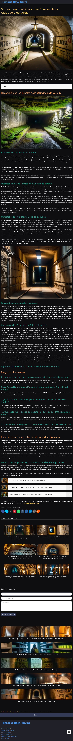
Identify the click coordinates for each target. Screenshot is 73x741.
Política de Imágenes (6, 734)
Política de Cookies (6, 732)
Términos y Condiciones (7, 730)
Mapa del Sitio (5, 738)
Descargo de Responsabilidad (9, 736)
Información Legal (6, 728)
